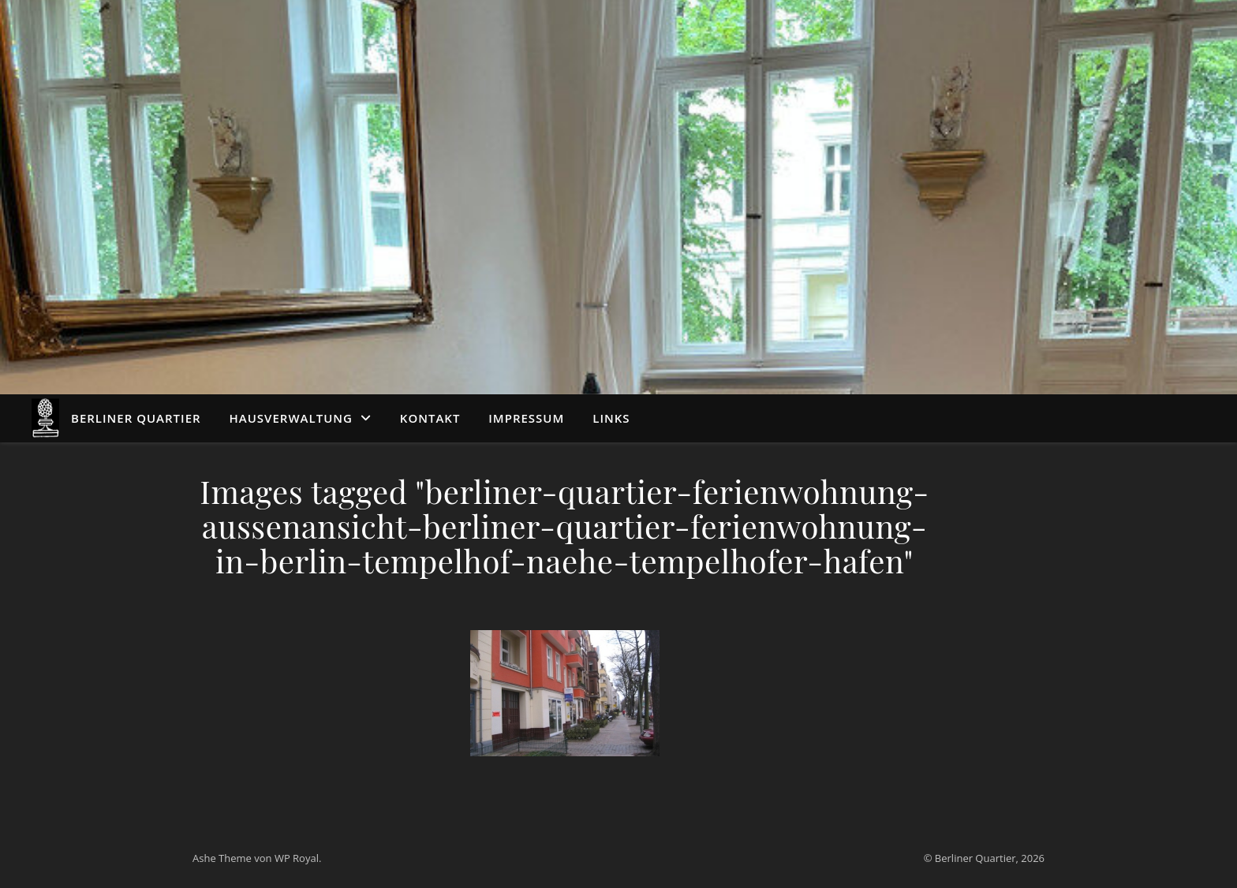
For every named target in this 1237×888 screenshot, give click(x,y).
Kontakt (430, 418)
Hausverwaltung (291, 418)
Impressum (526, 418)
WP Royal (297, 858)
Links (611, 418)
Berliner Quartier (136, 418)
